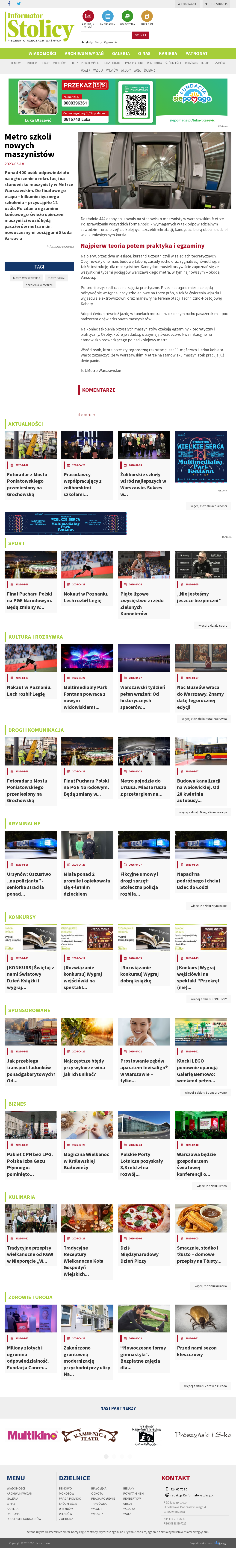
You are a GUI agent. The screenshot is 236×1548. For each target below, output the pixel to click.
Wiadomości (42, 53)
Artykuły (87, 42)
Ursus (205, 63)
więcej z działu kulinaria (211, 1286)
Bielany (45, 63)
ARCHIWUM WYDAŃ (88, 19)
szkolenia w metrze (39, 285)
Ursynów (219, 63)
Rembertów (154, 63)
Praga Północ (112, 63)
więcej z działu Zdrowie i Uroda (205, 1386)
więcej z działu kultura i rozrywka (204, 719)
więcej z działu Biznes (212, 1186)
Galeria (121, 53)
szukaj (140, 35)
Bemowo (16, 63)
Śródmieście (173, 63)
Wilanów (112, 70)
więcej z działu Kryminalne (209, 906)
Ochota (73, 63)
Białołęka (31, 63)
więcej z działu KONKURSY (209, 999)
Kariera (168, 53)
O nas (144, 53)
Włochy (126, 70)
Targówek (191, 63)
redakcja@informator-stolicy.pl (192, 1495)
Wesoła (98, 70)
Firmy (98, 42)
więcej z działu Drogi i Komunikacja (203, 812)
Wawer (85, 70)
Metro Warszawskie (26, 278)
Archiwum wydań (84, 53)
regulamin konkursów (24, 1519)
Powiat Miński (90, 63)
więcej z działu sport (212, 625)
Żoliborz (149, 70)
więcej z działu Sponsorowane (206, 1092)
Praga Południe (134, 63)
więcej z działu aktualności (209, 506)
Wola (137, 70)
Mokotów (59, 63)
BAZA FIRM (147, 18)
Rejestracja (216, 4)
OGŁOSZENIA (127, 18)
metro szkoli (56, 278)
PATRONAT (196, 53)
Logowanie (187, 4)
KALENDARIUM (107, 18)
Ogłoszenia (111, 42)
